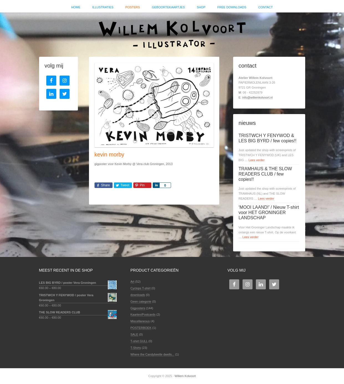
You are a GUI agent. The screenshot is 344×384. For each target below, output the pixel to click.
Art (132, 281)
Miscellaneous (140, 321)
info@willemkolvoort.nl (257, 97)
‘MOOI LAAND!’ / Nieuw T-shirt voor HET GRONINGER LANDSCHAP (269, 212)
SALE (134, 334)
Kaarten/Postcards (143, 314)
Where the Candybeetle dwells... (152, 354)
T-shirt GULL (139, 341)
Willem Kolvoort (172, 31)
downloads (138, 295)
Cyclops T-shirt (141, 288)
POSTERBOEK (141, 327)
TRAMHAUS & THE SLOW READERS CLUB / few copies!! (265, 174)
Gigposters (138, 308)
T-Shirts (136, 347)
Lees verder (257, 160)
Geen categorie (141, 301)
